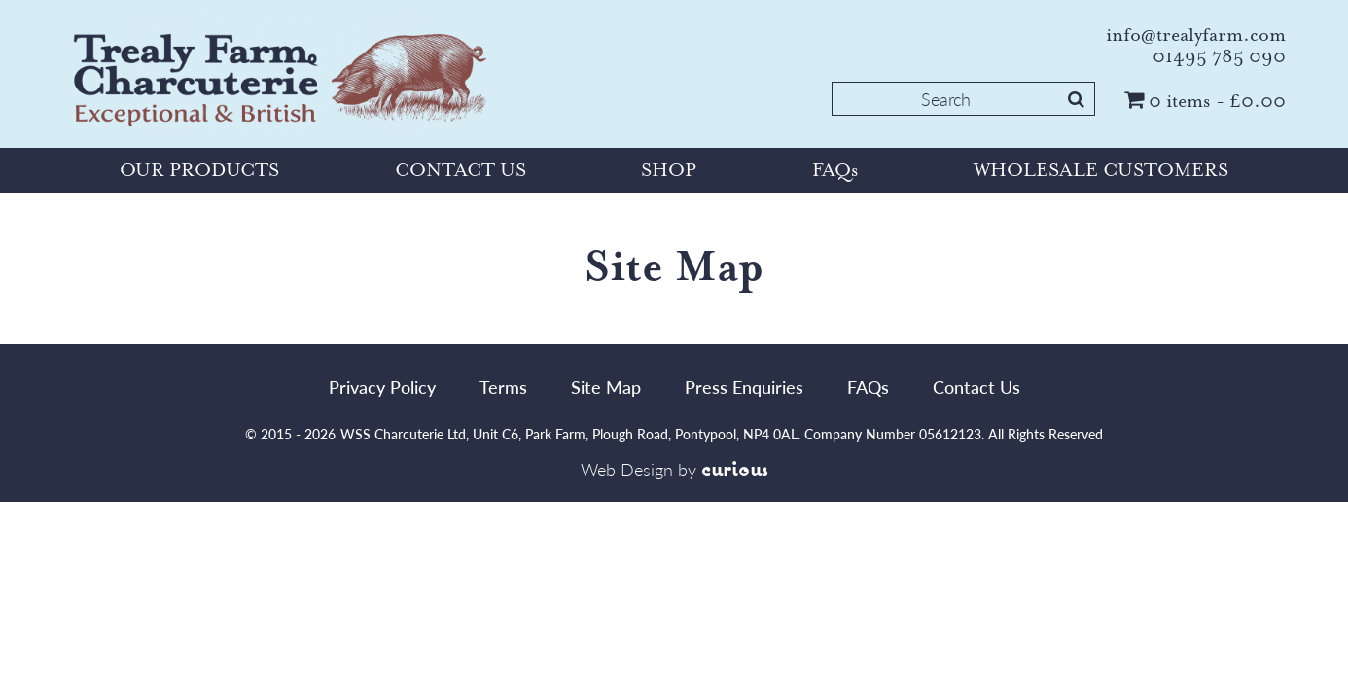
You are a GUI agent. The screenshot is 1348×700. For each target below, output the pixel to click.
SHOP (668, 170)
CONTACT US (460, 170)
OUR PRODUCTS (199, 170)
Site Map (606, 386)
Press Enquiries (744, 386)
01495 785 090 (1219, 56)
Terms (503, 386)
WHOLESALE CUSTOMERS (1101, 170)
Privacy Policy (382, 386)
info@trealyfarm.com (1196, 35)
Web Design (627, 469)
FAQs (835, 170)
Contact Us (976, 386)
